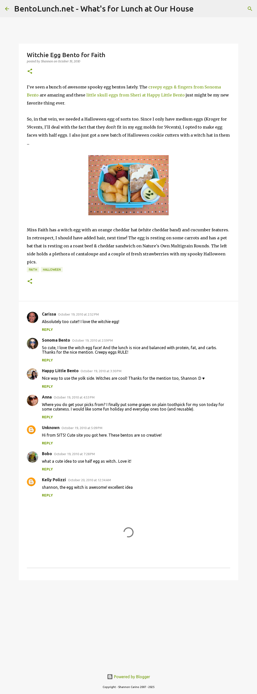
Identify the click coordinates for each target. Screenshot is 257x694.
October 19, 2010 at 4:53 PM (74, 397)
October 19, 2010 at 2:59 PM (92, 340)
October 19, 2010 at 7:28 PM (74, 454)
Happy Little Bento (60, 370)
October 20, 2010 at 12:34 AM (89, 480)
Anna (47, 397)
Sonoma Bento (56, 340)
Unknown (50, 427)
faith (33, 269)
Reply (47, 330)
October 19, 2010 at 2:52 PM (78, 314)
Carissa (49, 314)
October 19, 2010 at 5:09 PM (81, 428)
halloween (52, 269)
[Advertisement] (128, 623)
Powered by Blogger (128, 676)
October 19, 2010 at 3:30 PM (101, 371)
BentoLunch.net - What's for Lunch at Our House (104, 8)
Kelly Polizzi (54, 479)
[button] (30, 71)
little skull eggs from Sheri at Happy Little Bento (135, 94)
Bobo (47, 453)
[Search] (250, 9)
